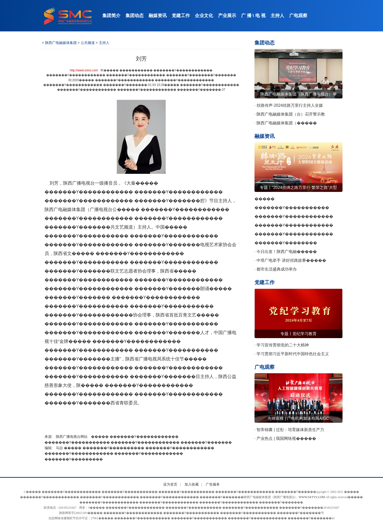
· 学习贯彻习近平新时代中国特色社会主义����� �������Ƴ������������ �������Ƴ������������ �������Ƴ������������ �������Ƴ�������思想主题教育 (295, 355)
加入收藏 (192, 484)
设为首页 (170, 484)
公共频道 (88, 43)
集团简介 (111, 15)
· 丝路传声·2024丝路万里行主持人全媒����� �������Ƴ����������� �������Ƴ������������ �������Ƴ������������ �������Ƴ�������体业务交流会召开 (297, 106)
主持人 (277, 15)
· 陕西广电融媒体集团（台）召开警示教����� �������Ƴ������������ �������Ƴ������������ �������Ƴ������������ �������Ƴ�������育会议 (293, 115)
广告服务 (213, 484)
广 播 (246, 15)
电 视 (260, 15)
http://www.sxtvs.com (84, 70)
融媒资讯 (158, 15)
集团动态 (134, 15)
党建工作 (181, 15)
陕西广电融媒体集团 (61, 43)
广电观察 (298, 15)
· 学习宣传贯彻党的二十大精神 (281, 345)
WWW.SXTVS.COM (312, 497)
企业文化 (204, 15)
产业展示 (227, 15)
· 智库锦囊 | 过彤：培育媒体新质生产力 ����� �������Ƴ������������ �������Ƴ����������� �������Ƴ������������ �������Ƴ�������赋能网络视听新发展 (297, 431)
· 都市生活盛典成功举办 (275, 269)
